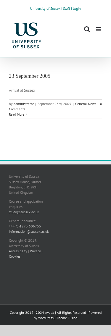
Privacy (35, 251)
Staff (66, 8)
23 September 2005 (29, 76)
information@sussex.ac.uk (29, 231)
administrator (24, 103)
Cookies (14, 256)
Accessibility (18, 251)
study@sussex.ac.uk (24, 212)
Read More (16, 114)
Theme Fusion (67, 318)
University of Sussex (45, 8)
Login (77, 8)
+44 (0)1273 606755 (25, 226)
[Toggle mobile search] (87, 29)
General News (85, 103)
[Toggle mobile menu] (99, 29)
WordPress (46, 318)
